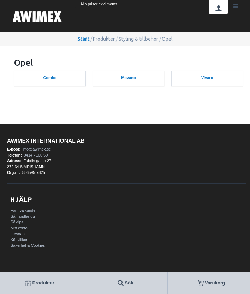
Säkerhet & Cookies (28, 245)
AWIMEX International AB (46, 141)
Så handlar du (23, 216)
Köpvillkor (19, 239)
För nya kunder (24, 210)
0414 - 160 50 (36, 155)
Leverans (18, 233)
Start (83, 39)
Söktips (17, 222)
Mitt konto (19, 228)
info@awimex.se (36, 149)
